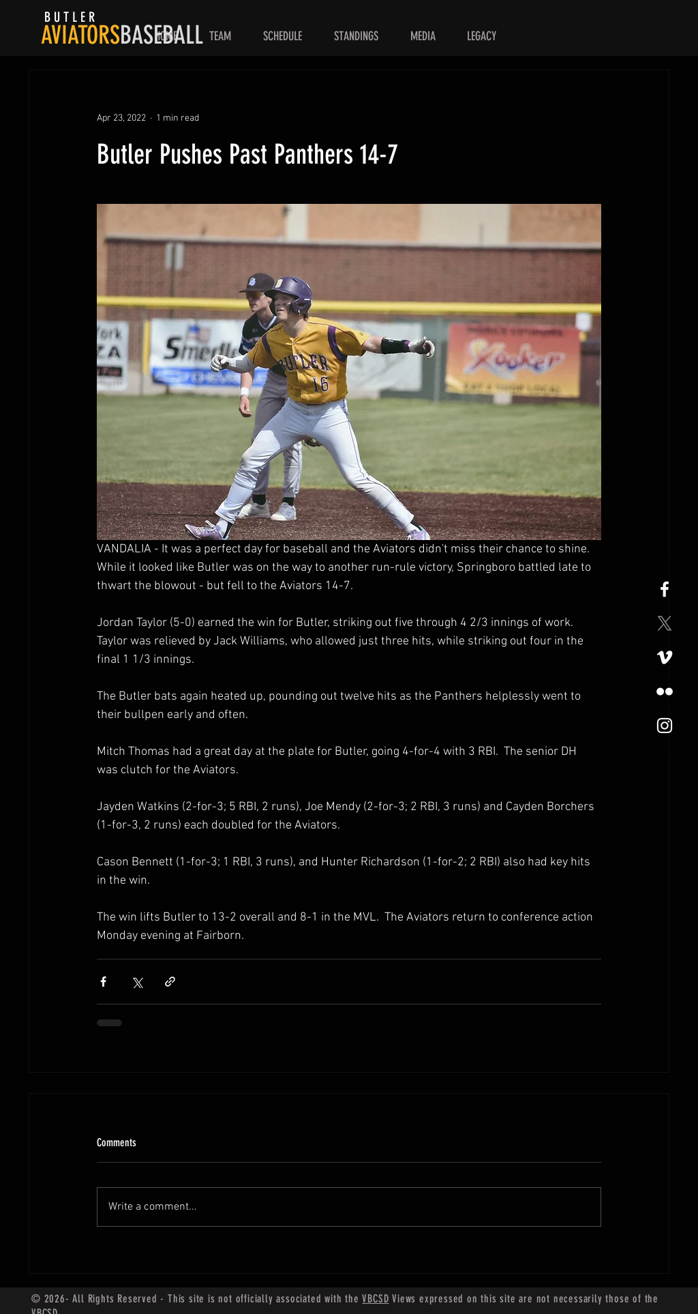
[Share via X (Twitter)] (136, 981)
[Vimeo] (664, 657)
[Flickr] (664, 691)
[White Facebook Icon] (664, 589)
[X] (664, 623)
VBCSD (375, 1298)
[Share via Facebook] (103, 981)
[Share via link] (170, 981)
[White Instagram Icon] (664, 725)
